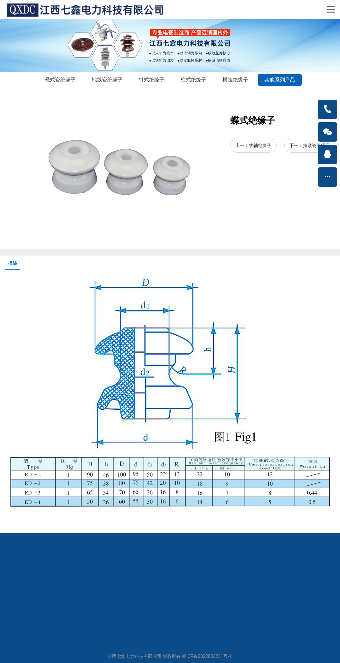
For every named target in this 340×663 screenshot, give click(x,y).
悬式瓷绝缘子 (60, 80)
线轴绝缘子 (260, 145)
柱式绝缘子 (193, 80)
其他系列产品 (279, 80)
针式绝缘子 (152, 80)
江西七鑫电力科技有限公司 (135, 656)
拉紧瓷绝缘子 (316, 145)
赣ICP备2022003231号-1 (206, 656)
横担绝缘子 (235, 80)
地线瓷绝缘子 (107, 80)
